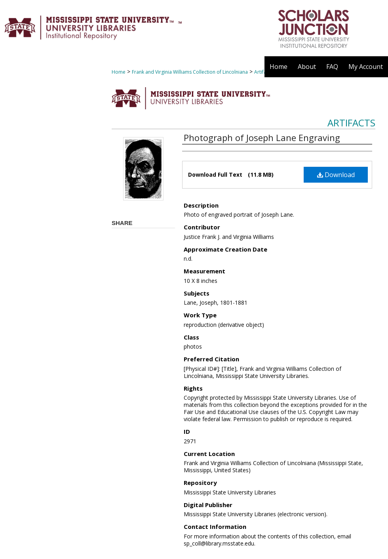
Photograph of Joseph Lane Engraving (262, 137)
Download (336, 174)
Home (119, 72)
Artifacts (351, 122)
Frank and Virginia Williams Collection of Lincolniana (190, 72)
